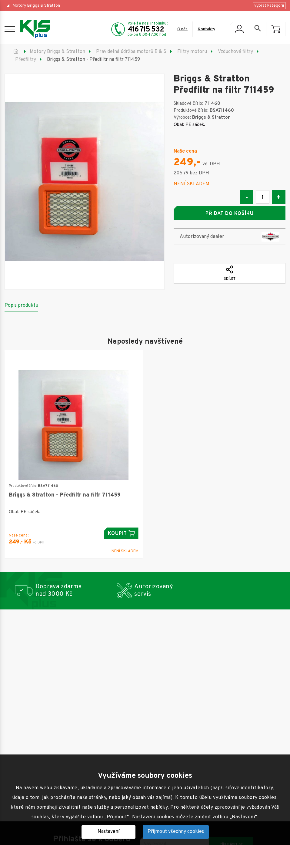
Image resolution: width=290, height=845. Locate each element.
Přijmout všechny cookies (176, 832)
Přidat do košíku (229, 214)
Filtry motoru (192, 51)
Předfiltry (25, 59)
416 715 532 (146, 29)
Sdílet (229, 273)
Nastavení (108, 832)
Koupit (121, 533)
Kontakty (206, 29)
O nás (182, 29)
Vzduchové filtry (235, 51)
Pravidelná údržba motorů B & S (131, 51)
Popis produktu (21, 305)
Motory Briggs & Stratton (36, 5)
